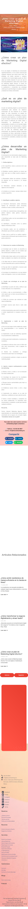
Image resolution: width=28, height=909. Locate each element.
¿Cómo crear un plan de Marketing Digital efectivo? (11, 653)
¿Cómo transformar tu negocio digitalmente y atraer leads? (13, 617)
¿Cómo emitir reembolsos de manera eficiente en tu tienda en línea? (13, 580)
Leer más (4, 594)
